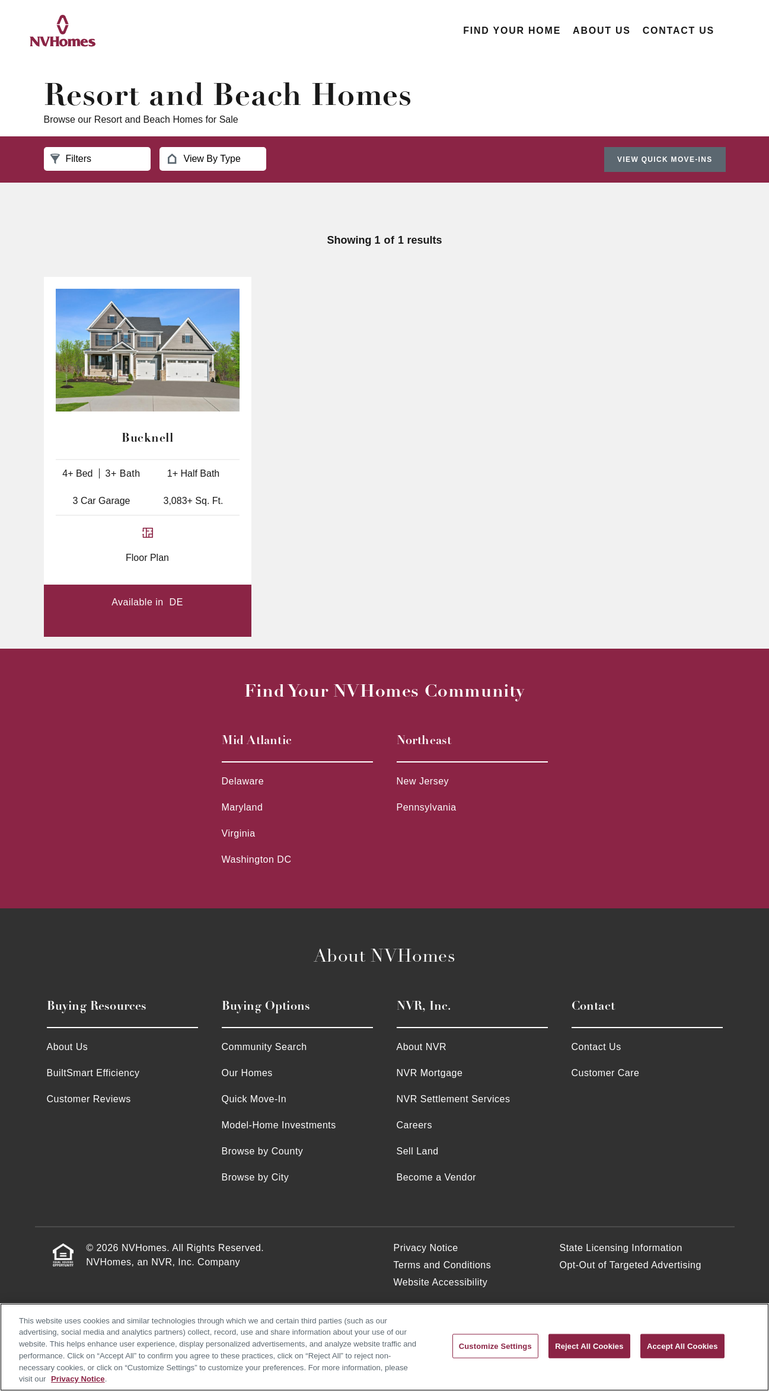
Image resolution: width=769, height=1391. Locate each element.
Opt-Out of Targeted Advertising (630, 1265)
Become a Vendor (437, 1177)
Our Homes (247, 1073)
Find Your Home (512, 30)
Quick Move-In (254, 1099)
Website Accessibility (441, 1282)
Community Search (264, 1047)
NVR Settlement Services (453, 1099)
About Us (602, 30)
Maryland (242, 807)
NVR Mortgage (430, 1073)
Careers (414, 1125)
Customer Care (606, 1073)
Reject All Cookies (589, 1345)
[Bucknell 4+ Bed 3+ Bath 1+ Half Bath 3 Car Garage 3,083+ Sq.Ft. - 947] (148, 350)
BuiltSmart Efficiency (93, 1073)
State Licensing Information (621, 1248)
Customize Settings (495, 1345)
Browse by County (263, 1151)
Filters (71, 159)
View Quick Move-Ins (664, 159)
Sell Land (418, 1151)
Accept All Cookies (682, 1345)
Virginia (239, 833)
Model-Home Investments (279, 1125)
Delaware (243, 781)
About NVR (422, 1047)
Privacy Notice (426, 1248)
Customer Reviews (89, 1099)
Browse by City (255, 1177)
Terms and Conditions (443, 1265)
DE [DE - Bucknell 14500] (176, 602)
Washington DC (257, 859)
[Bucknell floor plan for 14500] (147, 550)
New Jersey (423, 781)
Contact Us (678, 30)
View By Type (203, 159)
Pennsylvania (427, 807)
